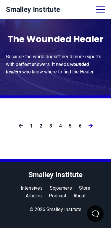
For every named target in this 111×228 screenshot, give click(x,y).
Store (84, 188)
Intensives (32, 188)
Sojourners (61, 188)
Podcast (57, 196)
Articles (34, 196)
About (79, 196)
